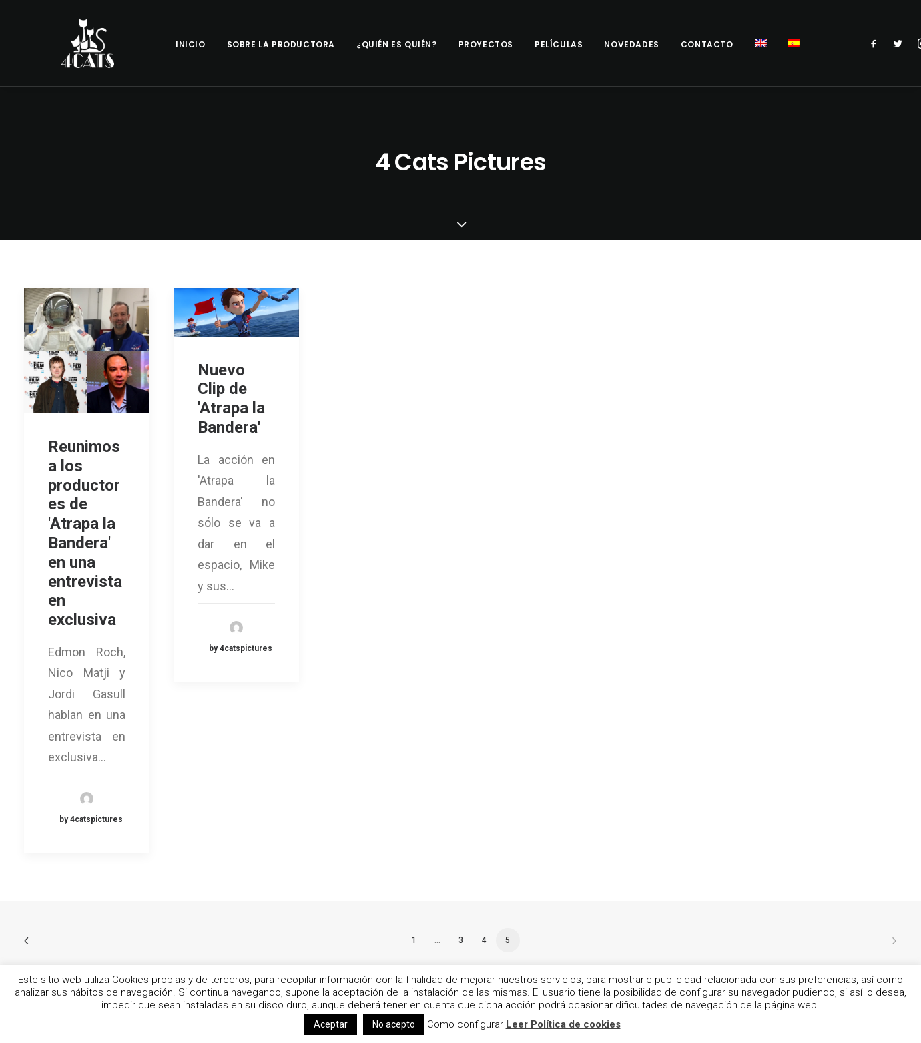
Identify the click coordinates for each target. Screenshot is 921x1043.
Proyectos (485, 44)
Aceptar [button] (331, 1024)
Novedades (631, 44)
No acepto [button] (393, 1024)
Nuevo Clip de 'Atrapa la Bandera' (231, 399)
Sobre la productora (281, 44)
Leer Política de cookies (563, 1024)
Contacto (707, 44)
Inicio (191, 44)
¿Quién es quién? (396, 44)
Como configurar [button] (465, 1024)
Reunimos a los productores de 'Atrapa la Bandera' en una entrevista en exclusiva (85, 533)
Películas (559, 44)
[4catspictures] (77, 43)
